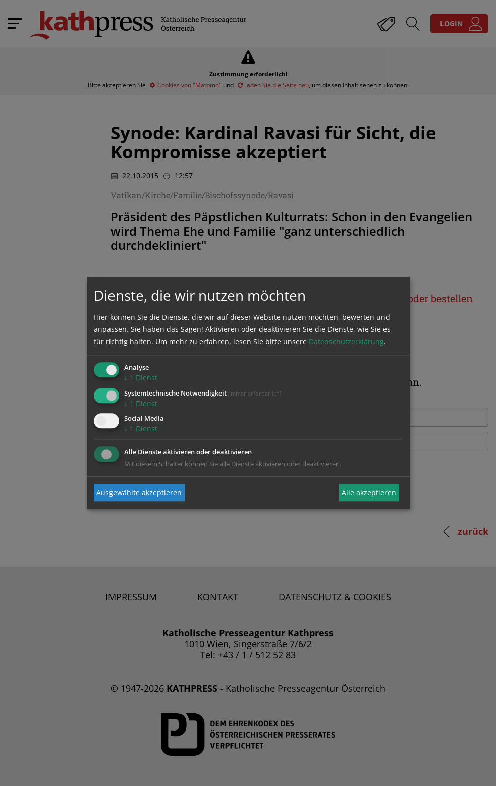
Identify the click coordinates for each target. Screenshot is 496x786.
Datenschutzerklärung (346, 341)
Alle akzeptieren (369, 492)
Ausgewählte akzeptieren (139, 492)
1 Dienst (140, 377)
